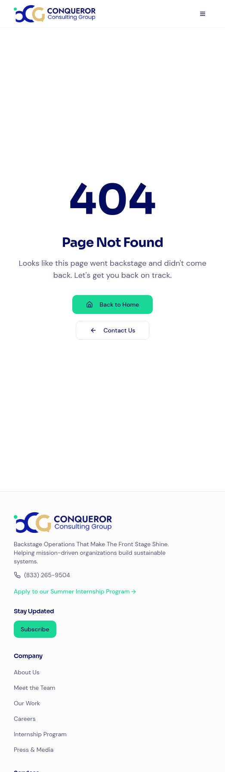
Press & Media (33, 750)
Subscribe (35, 629)
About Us (27, 672)
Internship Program (40, 734)
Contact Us (113, 330)
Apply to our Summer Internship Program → (75, 591)
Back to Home (112, 304)
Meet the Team (34, 688)
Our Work (27, 703)
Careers (25, 719)
